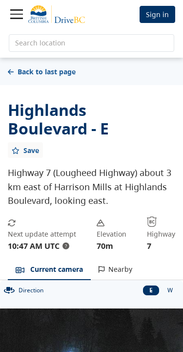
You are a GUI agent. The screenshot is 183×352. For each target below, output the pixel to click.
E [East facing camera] (151, 290)
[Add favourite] (25, 150)
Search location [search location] (40, 42)
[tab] (49, 270)
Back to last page (42, 71)
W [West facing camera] (170, 290)
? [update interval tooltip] (66, 245)
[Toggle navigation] (16, 14)
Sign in (157, 14)
